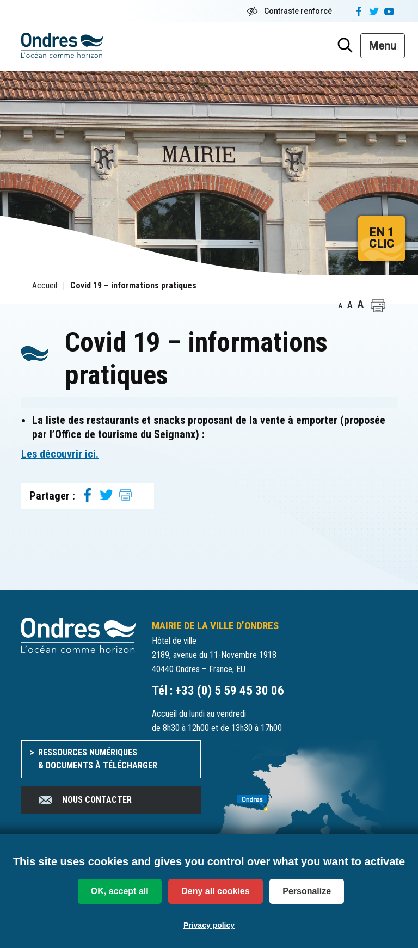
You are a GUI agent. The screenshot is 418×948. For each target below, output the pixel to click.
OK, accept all (120, 891)
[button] (378, 306)
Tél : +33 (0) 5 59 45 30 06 (218, 691)
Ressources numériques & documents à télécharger (97, 759)
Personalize (306, 891)
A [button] (340, 306)
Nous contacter (85, 800)
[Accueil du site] (78, 635)
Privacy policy (209, 925)
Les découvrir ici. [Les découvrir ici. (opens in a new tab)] (60, 453)
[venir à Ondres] (307, 797)
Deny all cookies (215, 891)
